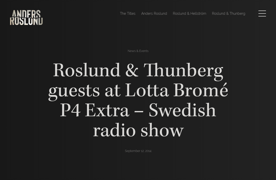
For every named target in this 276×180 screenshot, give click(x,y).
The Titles (127, 14)
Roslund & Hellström (189, 14)
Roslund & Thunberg (228, 14)
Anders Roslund (154, 14)
